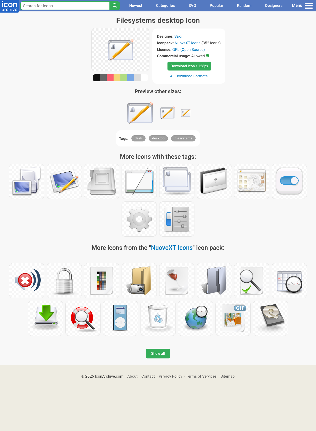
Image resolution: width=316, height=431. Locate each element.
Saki (178, 36)
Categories (165, 5)
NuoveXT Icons (188, 43)
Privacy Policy (170, 376)
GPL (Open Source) (188, 49)
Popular (216, 5)
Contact (148, 376)
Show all (158, 353)
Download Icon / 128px (189, 66)
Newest (135, 5)
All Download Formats (189, 76)
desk (138, 138)
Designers (273, 5)
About (132, 376)
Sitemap (227, 376)
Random (244, 5)
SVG (192, 5)
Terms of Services (201, 376)
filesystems (183, 138)
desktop (158, 138)
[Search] (114, 5)
